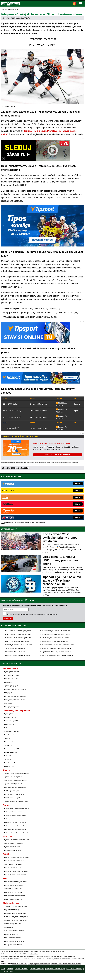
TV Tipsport (7, 759)
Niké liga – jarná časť (10, 679)
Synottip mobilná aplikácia (12, 847)
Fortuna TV (7, 756)
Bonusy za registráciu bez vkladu (14, 700)
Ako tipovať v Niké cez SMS (13, 889)
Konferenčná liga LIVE (11, 721)
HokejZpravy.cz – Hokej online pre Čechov (55, 641)
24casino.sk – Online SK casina (15, 652)
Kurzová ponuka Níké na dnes (13, 885)
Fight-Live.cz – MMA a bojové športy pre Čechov (57, 652)
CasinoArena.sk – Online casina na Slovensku (56, 634)
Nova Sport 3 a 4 (9, 763)
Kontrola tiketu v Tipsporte (12, 798)
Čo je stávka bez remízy (11, 910)
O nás (3, 969)
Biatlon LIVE (8, 728)
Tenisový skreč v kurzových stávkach (15, 906)
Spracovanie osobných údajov (55, 969)
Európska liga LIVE (10, 717)
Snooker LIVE (8, 745)
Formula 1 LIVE (9, 735)
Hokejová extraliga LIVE (11, 749)
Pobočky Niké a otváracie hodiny (14, 896)
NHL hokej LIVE (9, 724)
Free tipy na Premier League (13, 945)
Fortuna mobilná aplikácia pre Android (16, 833)
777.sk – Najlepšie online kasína (15, 648)
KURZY (40, 45)
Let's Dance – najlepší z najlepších (15, 696)
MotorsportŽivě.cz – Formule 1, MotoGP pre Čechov (58, 655)
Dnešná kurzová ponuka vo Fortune (15, 822)
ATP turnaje (8, 682)
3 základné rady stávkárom (12, 924)
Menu (80, 3)
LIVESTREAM (35, 39)
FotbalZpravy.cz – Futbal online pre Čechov (55, 638)
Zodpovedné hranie (57, 964)
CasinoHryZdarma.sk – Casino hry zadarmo (18, 645)
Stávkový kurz (8, 927)
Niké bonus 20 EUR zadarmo (13, 892)
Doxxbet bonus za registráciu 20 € (14, 861)
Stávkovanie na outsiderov (12, 938)
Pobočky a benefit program (12, 850)
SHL (49, 182)
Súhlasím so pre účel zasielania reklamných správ (31, 614)
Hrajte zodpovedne (39, 462)
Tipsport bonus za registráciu (13, 777)
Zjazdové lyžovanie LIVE (12, 731)
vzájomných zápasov (71, 268)
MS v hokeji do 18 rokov (11, 675)
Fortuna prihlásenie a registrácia (14, 812)
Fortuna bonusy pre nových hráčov (15, 815)
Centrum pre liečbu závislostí (72, 964)
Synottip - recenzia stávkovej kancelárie (16, 840)
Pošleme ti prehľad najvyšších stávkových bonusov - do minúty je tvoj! (35, 605)
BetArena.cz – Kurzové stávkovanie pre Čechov (56, 648)
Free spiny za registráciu (12, 707)
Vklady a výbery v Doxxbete (13, 864)
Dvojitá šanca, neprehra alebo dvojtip (15, 913)
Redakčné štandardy (21, 969)
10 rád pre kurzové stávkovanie (14, 931)
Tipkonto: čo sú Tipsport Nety (13, 784)
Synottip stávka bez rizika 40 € (13, 843)
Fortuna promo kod (10, 819)
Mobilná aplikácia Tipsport (12, 791)
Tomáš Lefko (25, 18)
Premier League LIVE (11, 752)
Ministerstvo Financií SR (19, 964)
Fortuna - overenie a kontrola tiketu (15, 826)
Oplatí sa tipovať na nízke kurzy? (14, 941)
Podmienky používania (37, 969)
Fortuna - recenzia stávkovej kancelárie (16, 808)
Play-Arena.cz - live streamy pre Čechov (17, 655)
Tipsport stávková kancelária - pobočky (16, 801)
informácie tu (75, 462)
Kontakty (10, 969)
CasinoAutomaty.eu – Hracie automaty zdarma (56, 631)
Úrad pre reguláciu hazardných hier (39, 964)
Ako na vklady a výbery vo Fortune (15, 829)
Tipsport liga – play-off (11, 686)
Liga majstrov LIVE (10, 714)
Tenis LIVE (7, 738)
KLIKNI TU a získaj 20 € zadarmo (57, 455)
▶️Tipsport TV (61, 403)
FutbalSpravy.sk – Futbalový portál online (18, 634)
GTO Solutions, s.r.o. (10, 971)
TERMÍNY (51, 45)
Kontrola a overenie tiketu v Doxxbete (15, 871)
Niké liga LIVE (8, 742)
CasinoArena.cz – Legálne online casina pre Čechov (58, 645)
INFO (31, 45)
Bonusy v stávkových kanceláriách (15, 689)
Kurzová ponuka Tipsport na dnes (14, 794)
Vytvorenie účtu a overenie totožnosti (15, 780)
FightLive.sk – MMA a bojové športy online (18, 638)
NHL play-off (8, 693)
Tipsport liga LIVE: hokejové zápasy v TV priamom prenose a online (62, 580)
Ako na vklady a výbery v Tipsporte (15, 787)
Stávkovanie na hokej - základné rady (15, 920)
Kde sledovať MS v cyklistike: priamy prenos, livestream (60, 537)
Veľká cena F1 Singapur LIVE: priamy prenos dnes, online (60, 560)
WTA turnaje (8, 703)
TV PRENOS (50, 39)
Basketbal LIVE (9, 766)
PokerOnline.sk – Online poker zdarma (17, 641)
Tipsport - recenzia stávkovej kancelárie (16, 773)
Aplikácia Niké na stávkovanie (13, 899)
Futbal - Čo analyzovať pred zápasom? (16, 917)
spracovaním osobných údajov (23, 614)
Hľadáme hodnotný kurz (11, 934)
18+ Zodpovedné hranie (74, 969)
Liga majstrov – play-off (11, 672)
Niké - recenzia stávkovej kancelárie (15, 882)
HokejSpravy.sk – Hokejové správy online (18, 631)
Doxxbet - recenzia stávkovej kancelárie (16, 857)
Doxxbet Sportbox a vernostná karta (15, 875)
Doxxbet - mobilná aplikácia (12, 868)
